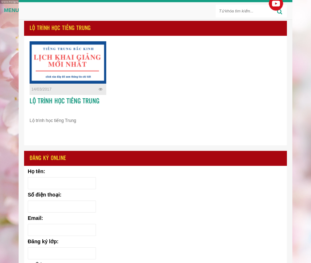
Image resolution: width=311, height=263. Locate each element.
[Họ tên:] (62, 183)
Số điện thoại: (44, 195)
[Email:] (62, 230)
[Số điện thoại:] (62, 207)
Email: (35, 218)
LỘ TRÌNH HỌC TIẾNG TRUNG (64, 101)
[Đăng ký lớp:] (62, 253)
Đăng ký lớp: (43, 241)
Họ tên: (36, 171)
